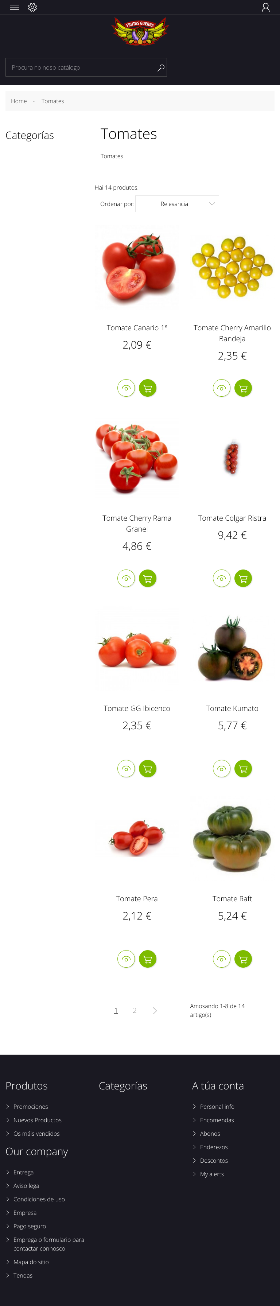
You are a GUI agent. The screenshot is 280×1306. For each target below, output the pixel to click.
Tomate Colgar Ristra (232, 518)
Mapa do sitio (31, 1262)
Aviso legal (26, 1186)
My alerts (212, 1174)
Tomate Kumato (232, 708)
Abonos (210, 1134)
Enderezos (214, 1147)
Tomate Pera (137, 898)
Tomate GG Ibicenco (137, 708)
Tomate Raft (232, 898)
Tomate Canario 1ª (137, 328)
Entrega (23, 1172)
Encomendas (217, 1120)
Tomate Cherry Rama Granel (136, 523)
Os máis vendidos (36, 1134)
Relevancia (187, 203)
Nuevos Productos (37, 1120)
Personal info (217, 1107)
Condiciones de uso (39, 1199)
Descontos (214, 1161)
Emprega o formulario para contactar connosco (48, 1244)
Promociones (30, 1107)
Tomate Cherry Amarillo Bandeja (232, 333)
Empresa (24, 1213)
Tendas (22, 1275)
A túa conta (218, 1086)
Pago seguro (29, 1226)
